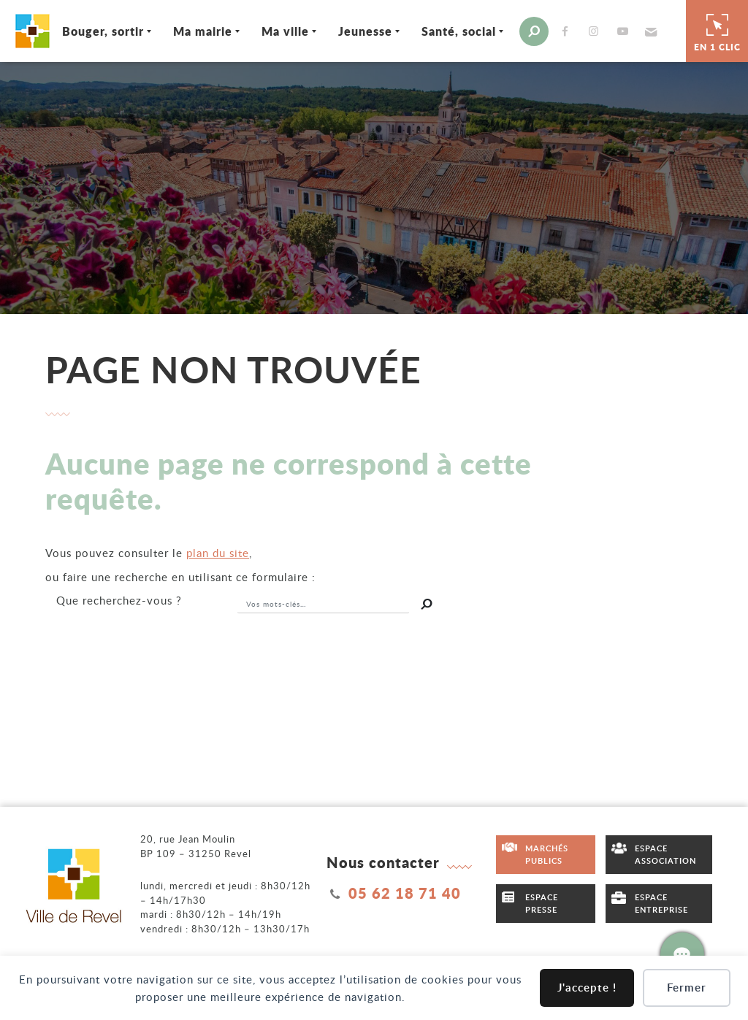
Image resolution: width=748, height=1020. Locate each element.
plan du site (217, 552)
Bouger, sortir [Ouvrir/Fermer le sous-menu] (103, 31)
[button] (649, 31)
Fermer (686, 987)
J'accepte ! (587, 987)
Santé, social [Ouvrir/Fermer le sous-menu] (458, 31)
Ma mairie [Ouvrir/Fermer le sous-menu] (202, 31)
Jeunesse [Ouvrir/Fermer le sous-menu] (365, 31)
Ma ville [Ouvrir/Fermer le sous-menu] (285, 31)
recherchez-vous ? (119, 600)
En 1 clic (717, 30)
